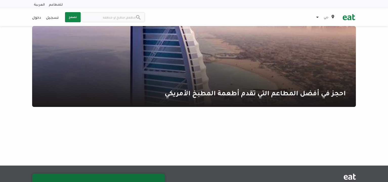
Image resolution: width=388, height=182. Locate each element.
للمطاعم (56, 4)
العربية (39, 4)
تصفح (73, 17)
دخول (36, 17)
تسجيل (52, 17)
